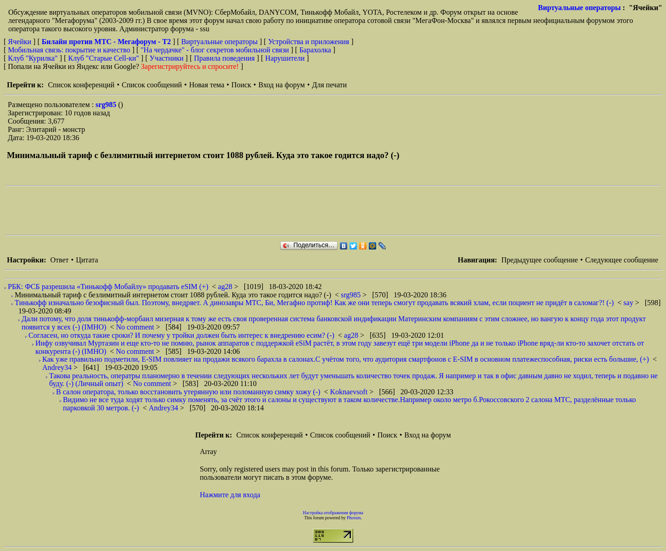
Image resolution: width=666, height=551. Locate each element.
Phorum (354, 517)
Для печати (329, 85)
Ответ (59, 260)
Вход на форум (281, 85)
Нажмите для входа (230, 495)
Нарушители (285, 58)
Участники (167, 58)
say (629, 303)
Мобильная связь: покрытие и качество (69, 50)
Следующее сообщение (621, 260)
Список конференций (81, 85)
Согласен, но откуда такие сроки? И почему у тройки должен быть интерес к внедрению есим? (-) (181, 335)
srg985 (107, 104)
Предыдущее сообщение (539, 260)
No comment (136, 327)
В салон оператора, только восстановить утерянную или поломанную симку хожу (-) (188, 392)
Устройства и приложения (309, 41)
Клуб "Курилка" (32, 58)
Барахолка (315, 50)
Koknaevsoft (349, 392)
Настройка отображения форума (333, 512)
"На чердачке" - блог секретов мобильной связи (215, 50)
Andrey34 (57, 367)
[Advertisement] (173, 210)
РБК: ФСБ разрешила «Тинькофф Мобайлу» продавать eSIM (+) (108, 286)
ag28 (226, 286)
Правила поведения (224, 58)
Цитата (87, 260)
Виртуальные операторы (579, 7)
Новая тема (207, 85)
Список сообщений (152, 85)
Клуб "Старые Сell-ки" (103, 58)
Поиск (241, 85)
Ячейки (20, 41)
